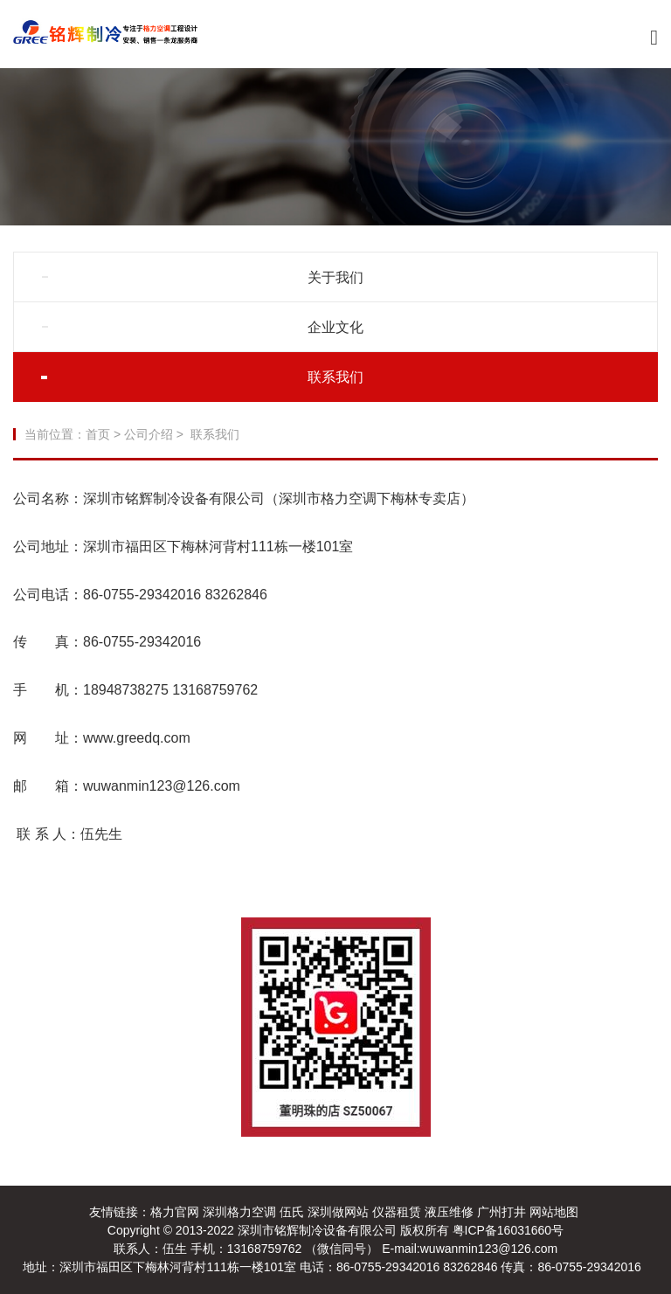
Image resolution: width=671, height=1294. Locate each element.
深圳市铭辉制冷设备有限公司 (319, 1230)
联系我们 (335, 377)
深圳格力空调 (239, 1212)
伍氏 (292, 1212)
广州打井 (501, 1212)
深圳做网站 (338, 1212)
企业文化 (335, 327)
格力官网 (174, 1212)
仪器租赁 (396, 1212)
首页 (98, 434)
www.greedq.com (138, 737)
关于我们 (335, 277)
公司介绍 (148, 434)
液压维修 (449, 1212)
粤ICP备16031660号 (508, 1230)
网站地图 (553, 1212)
